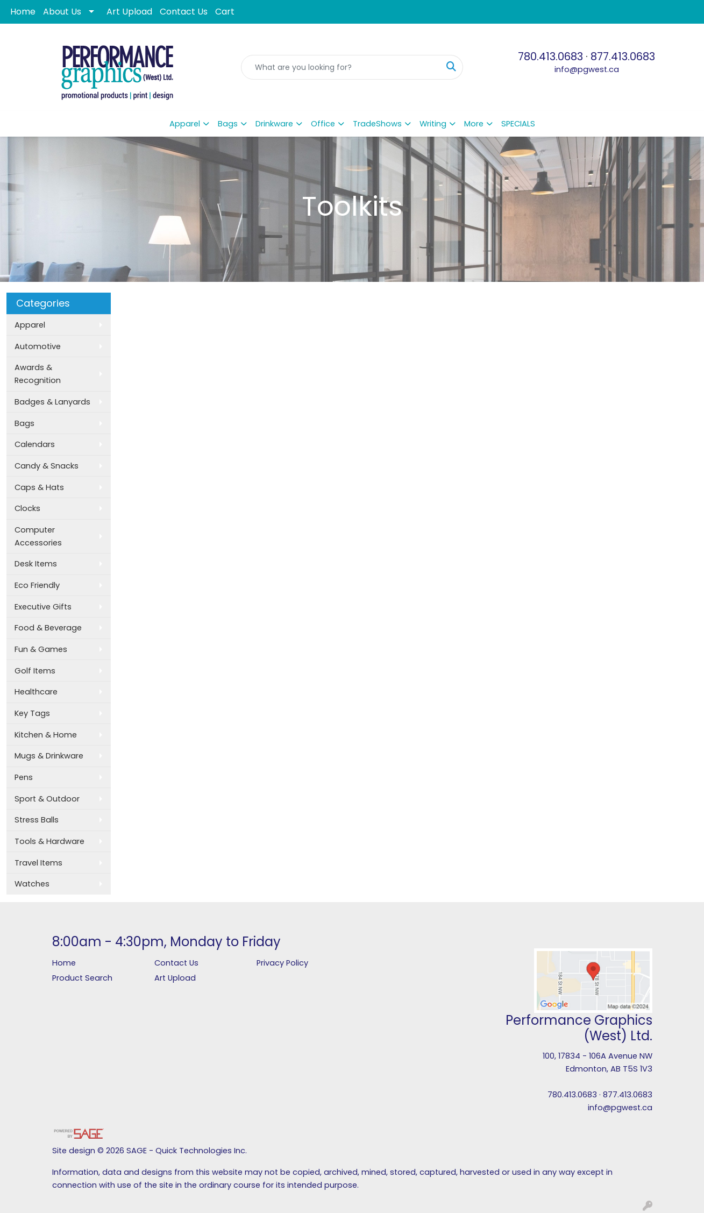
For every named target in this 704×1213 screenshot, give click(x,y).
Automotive (38, 346)
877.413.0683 (623, 56)
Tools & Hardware (49, 841)
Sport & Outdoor (47, 798)
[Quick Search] (340, 67)
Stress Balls (37, 819)
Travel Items (38, 862)
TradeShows (377, 123)
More (473, 123)
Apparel (184, 123)
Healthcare (36, 691)
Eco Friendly (37, 585)
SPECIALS (518, 123)
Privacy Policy (282, 962)
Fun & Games (41, 649)
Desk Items (36, 563)
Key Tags (32, 713)
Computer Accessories (38, 536)
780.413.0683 (550, 56)
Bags (228, 123)
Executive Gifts (43, 606)
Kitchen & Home (46, 734)
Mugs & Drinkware (49, 755)
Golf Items (35, 670)
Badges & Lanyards (52, 401)
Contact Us (184, 11)
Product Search (82, 978)
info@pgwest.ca (586, 69)
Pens (24, 777)
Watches (32, 883)
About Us (62, 11)
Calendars (35, 444)
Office (323, 123)
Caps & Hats (39, 487)
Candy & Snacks (47, 465)
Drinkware (274, 123)
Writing (432, 123)
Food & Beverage (48, 627)
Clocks (27, 508)
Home (22, 11)
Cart (224, 11)
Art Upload (129, 11)
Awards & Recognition (38, 374)
